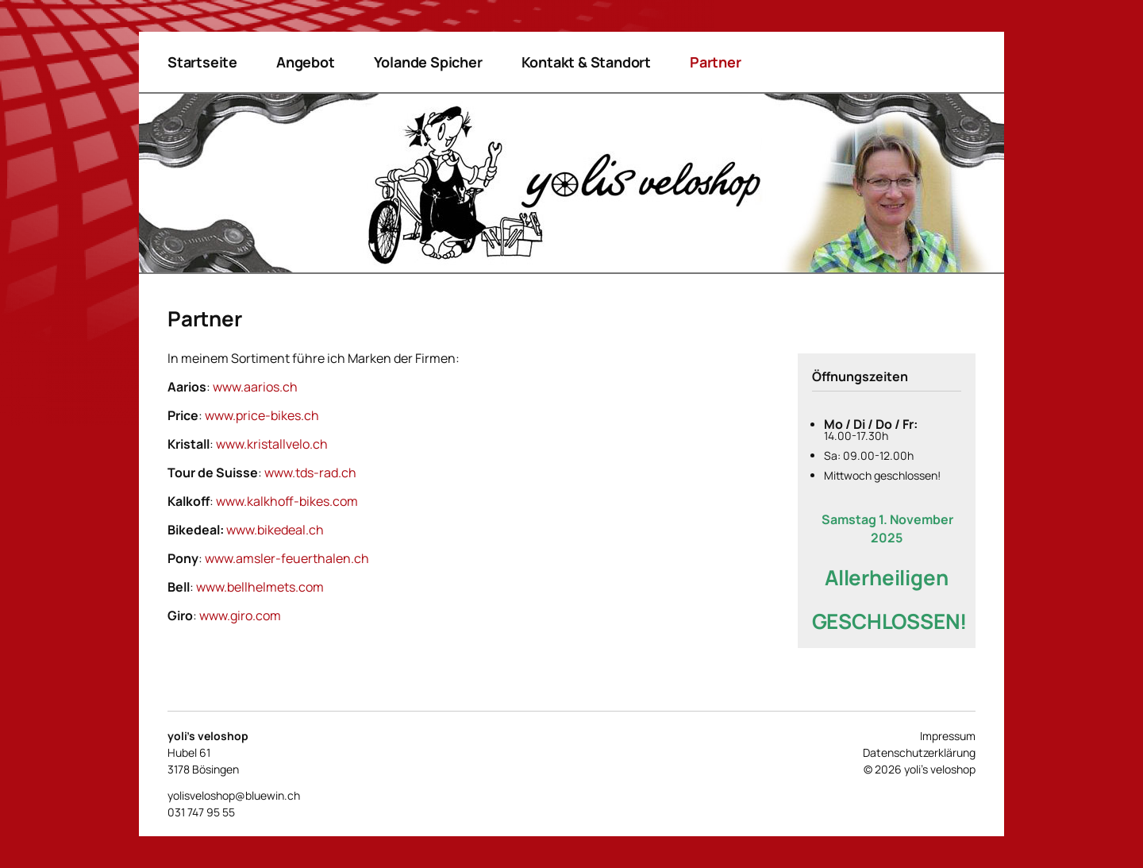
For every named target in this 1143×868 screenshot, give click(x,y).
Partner (715, 61)
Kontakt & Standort (586, 61)
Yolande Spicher (428, 61)
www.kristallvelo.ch (272, 444)
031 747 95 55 (201, 812)
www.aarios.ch (255, 386)
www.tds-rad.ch (310, 472)
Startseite (202, 61)
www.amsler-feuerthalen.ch (287, 558)
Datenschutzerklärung (919, 752)
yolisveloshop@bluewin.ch (233, 795)
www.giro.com (240, 615)
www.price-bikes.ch (262, 415)
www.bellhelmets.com (260, 587)
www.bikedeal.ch (275, 529)
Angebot (305, 61)
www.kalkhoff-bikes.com (287, 501)
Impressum (948, 735)
